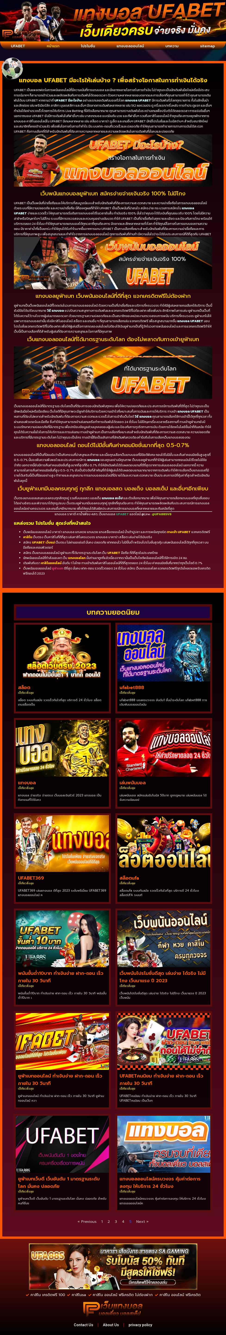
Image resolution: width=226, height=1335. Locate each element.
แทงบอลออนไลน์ (130, 46)
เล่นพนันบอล (133, 782)
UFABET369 (31, 877)
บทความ (172, 46)
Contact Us (83, 1325)
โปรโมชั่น (88, 46)
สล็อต (24, 687)
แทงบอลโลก (77, 558)
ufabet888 (132, 687)
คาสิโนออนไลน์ (51, 563)
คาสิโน (27, 537)
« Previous (86, 1221)
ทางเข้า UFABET (179, 532)
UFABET (18, 46)
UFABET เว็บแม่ (43, 542)
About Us (111, 1325)
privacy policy (140, 1325)
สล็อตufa (129, 877)
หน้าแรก (53, 46)
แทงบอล (27, 782)
